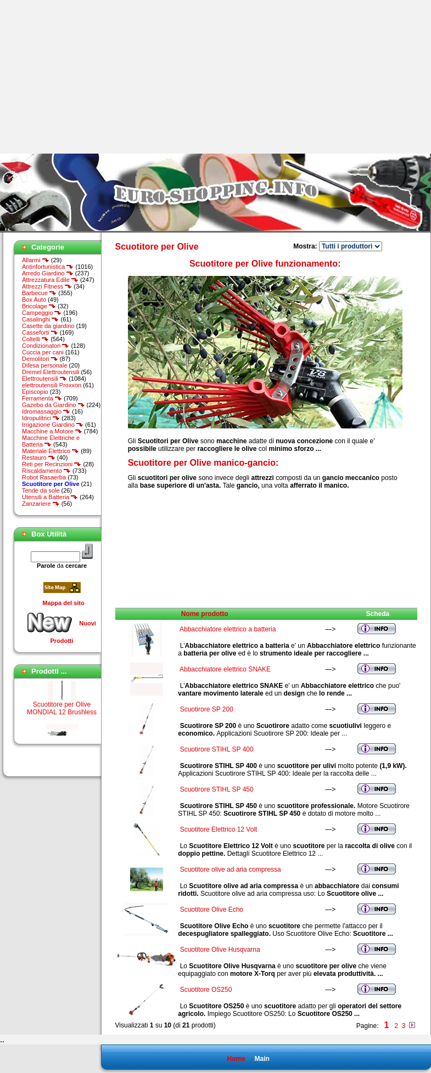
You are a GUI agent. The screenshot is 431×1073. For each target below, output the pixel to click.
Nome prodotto (204, 614)
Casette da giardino (48, 326)
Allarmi (35, 260)
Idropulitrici (41, 418)
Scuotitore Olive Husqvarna (220, 949)
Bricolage (39, 306)
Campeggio (41, 312)
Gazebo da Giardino (53, 405)
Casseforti (40, 332)
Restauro (38, 457)
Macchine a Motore (52, 431)
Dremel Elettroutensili (51, 372)
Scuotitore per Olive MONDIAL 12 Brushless (62, 713)
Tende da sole (41, 490)
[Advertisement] (92, 77)
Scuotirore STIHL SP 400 (217, 749)
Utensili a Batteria (50, 497)
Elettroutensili (44, 378)
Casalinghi (40, 319)
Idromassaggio (46, 411)
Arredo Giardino (48, 273)
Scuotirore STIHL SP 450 (217, 789)
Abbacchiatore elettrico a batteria (228, 629)
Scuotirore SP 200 (206, 709)
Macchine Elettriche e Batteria (51, 441)
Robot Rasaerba (44, 477)
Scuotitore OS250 (206, 989)
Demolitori (40, 358)
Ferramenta (42, 398)
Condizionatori (45, 345)
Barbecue (39, 293)
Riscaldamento (46, 470)
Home (236, 1059)
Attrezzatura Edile (50, 279)
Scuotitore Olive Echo (211, 909)
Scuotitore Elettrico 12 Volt (219, 829)
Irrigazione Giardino (52, 424)
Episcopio (35, 391)
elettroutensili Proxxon (51, 385)
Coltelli (35, 339)
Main (261, 1059)
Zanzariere (41, 503)
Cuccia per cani (43, 352)
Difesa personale (45, 365)
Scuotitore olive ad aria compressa (230, 869)
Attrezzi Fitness (47, 286)
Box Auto (34, 299)
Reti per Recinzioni (51, 464)
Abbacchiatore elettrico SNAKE (225, 669)
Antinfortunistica (48, 266)
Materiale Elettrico (50, 451)
